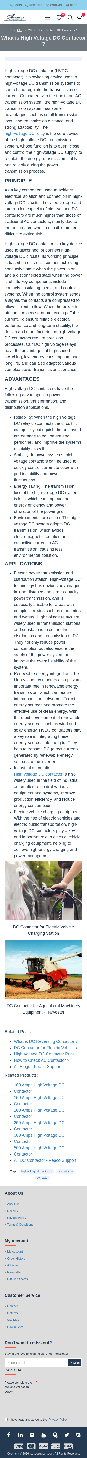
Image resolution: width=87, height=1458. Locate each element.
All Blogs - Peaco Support (37, 1066)
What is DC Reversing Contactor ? (46, 1041)
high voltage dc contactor (36, 1171)
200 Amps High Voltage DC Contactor (39, 1113)
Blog (20, 30)
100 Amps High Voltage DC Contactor (39, 1088)
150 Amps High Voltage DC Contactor (39, 1100)
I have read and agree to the (36, 1419)
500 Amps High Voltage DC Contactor (39, 1151)
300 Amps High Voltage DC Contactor (39, 1138)
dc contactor (65, 1171)
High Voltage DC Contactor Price (44, 1054)
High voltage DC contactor (38, 774)
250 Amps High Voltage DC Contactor (39, 1125)
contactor (42, 1177)
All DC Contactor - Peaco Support (45, 1160)
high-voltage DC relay (25, 133)
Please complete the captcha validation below (18, 1387)
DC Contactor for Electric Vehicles (45, 1047)
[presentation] (37, 1403)
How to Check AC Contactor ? (41, 1060)
